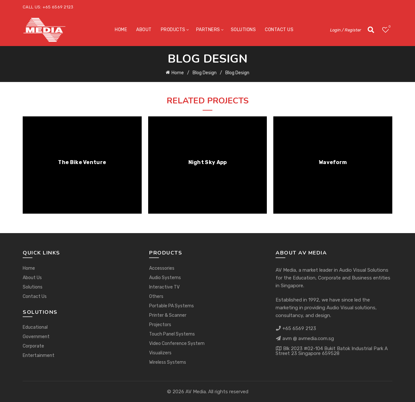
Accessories (161, 268)
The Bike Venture (82, 162)
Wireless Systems (167, 362)
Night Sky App (207, 162)
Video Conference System (177, 343)
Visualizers (160, 353)
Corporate (33, 346)
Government (36, 336)
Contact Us (279, 29)
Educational (35, 327)
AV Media (195, 392)
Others (156, 296)
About (144, 29)
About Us (32, 277)
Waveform (333, 162)
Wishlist (389, 27)
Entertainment (38, 355)
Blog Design (205, 73)
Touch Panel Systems (172, 334)
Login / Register (345, 30)
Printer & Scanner (167, 315)
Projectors (160, 324)
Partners (208, 29)
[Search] (371, 30)
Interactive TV (164, 287)
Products (173, 29)
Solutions (243, 29)
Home (121, 29)
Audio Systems (165, 277)
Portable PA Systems (171, 306)
